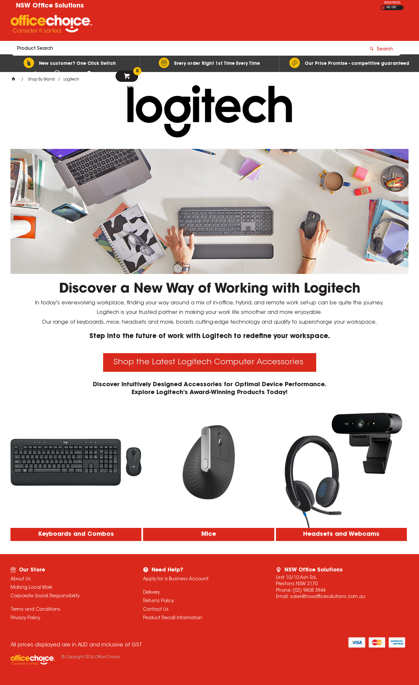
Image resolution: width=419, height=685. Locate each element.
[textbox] (171, 25)
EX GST (383, 7)
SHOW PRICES (392, 3)
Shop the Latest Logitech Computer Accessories (210, 362)
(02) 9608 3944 (309, 590)
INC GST (391, 7)
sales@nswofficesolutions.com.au (327, 597)
